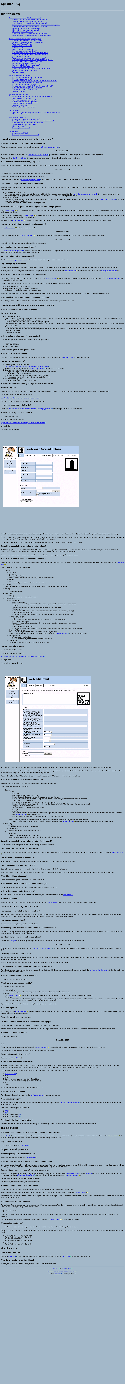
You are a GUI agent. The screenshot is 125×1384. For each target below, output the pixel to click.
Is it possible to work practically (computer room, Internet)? (32, 86)
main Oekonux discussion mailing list (85, 194)
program (14, 940)
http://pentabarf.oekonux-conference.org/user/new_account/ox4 (26, 366)
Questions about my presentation (20, 75)
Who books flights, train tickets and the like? (27, 122)
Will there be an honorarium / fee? (24, 124)
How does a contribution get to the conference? (25, 18)
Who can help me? (18, 72)
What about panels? (19, 91)
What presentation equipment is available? (27, 88)
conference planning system (49, 147)
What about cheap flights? (26, 1175)
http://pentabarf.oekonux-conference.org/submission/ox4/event (22, 656)
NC (19, 1116)
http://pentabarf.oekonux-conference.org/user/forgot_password (30, 409)
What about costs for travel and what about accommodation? (33, 121)
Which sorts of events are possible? (24, 89)
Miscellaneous (13, 131)
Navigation (56, 1268)
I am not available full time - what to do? (26, 65)
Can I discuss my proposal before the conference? (29, 23)
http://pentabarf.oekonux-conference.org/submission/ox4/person (23, 423)
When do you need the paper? (22, 98)
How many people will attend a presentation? (27, 77)
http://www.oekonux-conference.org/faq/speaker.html (61, 1271)
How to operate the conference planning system (25, 39)
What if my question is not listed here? (25, 135)
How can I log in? (18, 47)
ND (19, 1114)
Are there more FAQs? (20, 133)
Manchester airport (72, 1173)
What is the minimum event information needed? (29, 58)
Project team (57, 1273)
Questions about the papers (18, 95)
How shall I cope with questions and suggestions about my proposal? (36, 25)
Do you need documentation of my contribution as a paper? (32, 96)
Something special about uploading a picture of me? (30, 53)
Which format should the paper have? (25, 102)
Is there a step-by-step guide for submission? (27, 42)
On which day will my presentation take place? (28, 82)
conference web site (37, 1095)
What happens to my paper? (22, 103)
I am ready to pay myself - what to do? (25, 63)
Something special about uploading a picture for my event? (32, 60)
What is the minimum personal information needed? (30, 54)
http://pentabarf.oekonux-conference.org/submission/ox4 (20, 398)
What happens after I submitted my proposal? (28, 21)
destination (88, 1173)
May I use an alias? (19, 126)
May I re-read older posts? (21, 114)
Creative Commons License (69, 1102)
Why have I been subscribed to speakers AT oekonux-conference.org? (36, 112)
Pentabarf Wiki (68, 357)
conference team (9, 210)
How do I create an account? (22, 46)
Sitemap (63, 1268)
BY (6, 1113)
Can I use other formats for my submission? (27, 61)
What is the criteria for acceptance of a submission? (30, 33)
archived (25, 1145)
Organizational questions (17, 117)
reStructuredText (10, 1074)
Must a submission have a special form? (26, 28)
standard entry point (36, 368)
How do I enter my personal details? (24, 51)
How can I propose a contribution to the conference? (30, 19)
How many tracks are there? (22, 79)
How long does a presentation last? (24, 84)
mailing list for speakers (107, 199)
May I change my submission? (22, 32)
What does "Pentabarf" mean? (22, 44)
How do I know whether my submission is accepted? (30, 26)
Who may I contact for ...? (21, 128)
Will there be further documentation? (24, 107)
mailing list (7, 1136)
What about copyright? (20, 105)
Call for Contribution (20, 158)
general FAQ (31, 1157)
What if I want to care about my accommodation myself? (31, 68)
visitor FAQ (12, 1256)
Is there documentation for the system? (25, 70)
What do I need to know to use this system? (27, 40)
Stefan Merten (53, 902)
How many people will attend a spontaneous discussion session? (34, 81)
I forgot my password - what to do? (24, 49)
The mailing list (14, 110)
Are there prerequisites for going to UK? (26, 119)
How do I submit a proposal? (22, 56)
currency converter (61, 633)
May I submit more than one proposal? (25, 30)
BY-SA (7, 1111)
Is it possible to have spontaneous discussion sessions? (31, 35)
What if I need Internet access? (23, 67)
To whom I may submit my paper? (24, 100)
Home (69, 1268)
